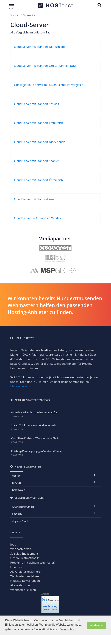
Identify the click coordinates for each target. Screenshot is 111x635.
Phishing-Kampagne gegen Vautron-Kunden (37, 451)
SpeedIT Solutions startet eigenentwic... (34, 425)
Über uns (16, 567)
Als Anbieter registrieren (26, 572)
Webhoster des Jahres (24, 576)
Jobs (13, 544)
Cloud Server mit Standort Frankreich (38, 123)
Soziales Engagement (24, 554)
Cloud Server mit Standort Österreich (38, 180)
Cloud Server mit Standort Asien (35, 199)
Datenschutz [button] (68, 629)
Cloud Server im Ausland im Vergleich (38, 218)
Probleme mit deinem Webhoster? (33, 563)
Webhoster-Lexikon (23, 590)
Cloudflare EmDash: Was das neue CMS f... (36, 438)
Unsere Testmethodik (24, 558)
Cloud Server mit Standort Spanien (37, 161)
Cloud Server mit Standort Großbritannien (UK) (45, 66)
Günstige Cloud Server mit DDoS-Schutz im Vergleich (48, 85)
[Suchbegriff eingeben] (99, 5)
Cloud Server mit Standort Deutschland (40, 47)
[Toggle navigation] (11, 6)
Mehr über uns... (21, 386)
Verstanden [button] (97, 625)
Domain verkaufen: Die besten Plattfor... (35, 412)
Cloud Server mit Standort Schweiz (36, 104)
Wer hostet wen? (21, 549)
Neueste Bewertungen (25, 581)
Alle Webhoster (20, 585)
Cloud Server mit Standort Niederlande (39, 142)
